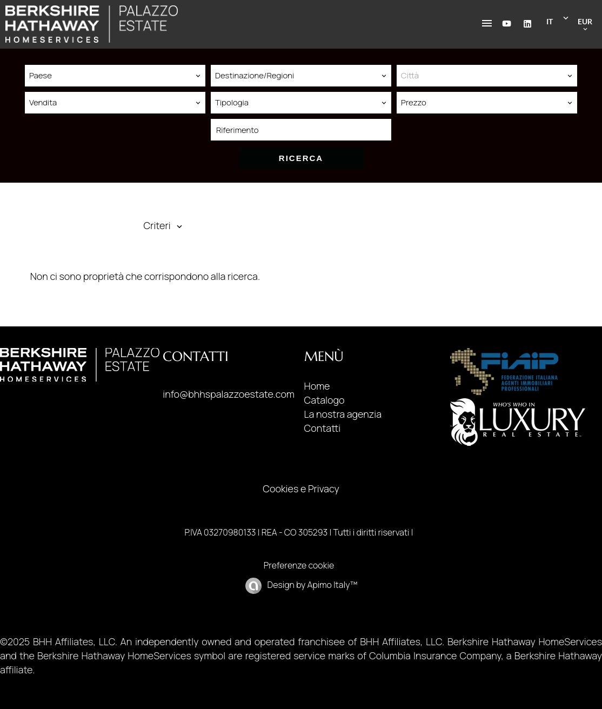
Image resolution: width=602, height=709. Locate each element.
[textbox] (487, 75)
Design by (311, 585)
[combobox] (115, 75)
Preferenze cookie (299, 565)
